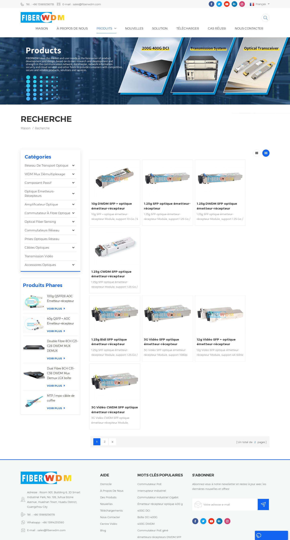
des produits (108, 465)
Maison (42, 29)
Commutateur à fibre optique (47, 214)
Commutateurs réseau (42, 231)
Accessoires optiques (40, 265)
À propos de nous (72, 29)
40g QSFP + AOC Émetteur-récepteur (60, 322)
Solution (160, 29)
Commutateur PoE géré (152, 498)
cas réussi (217, 29)
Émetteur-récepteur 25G (153, 512)
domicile (106, 452)
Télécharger (187, 29)
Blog (103, 498)
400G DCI (143, 478)
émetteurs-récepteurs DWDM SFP (159, 505)
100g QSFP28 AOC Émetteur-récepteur (60, 299)
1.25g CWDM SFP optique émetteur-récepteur (244, 202)
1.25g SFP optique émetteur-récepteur (154, 202)
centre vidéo (108, 492)
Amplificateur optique (41, 205)
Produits (104, 29)
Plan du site (211, 533)
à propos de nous (111, 459)
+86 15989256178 (44, 482)
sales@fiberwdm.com (52, 498)
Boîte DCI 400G (147, 485)
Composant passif (38, 183)
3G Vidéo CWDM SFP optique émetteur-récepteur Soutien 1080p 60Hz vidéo (246, 265)
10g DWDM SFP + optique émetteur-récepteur (107, 202)
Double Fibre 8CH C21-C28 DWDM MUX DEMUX (62, 346)
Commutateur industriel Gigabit (157, 465)
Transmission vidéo (39, 257)
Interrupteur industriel (151, 459)
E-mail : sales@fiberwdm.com (81, 4)
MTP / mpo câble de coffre (60, 399)
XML (226, 533)
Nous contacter (249, 29)
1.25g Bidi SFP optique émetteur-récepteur (110, 265)
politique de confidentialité (181, 533)
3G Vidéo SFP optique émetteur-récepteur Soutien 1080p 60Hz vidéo (155, 265)
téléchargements (111, 478)
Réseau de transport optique (46, 166)
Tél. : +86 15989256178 (40, 4)
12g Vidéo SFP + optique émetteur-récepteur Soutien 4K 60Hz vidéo (201, 265)
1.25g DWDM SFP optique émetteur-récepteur (199, 202)
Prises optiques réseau (42, 240)
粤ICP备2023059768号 (146, 533)
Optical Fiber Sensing (40, 222)
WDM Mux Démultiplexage (45, 175)
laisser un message (265, 536)
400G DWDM (146, 492)
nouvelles (134, 29)
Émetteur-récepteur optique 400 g (160, 472)
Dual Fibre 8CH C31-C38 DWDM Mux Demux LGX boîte (60, 374)
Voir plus (56, 309)
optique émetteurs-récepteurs (39, 194)
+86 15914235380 (53, 490)
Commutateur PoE (149, 452)
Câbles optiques (37, 248)
